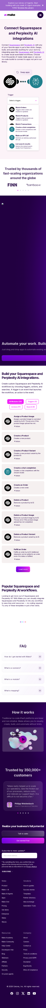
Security (5, 970)
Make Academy (7, 938)
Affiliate (4, 962)
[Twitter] (23, 993)
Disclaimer (27, 962)
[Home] (10, 15)
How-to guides (28, 886)
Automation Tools (29, 906)
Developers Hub (8, 950)
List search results (23, 144)
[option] (23, 109)
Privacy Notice (31, 866)
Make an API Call (22, 135)
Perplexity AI (29, 45)
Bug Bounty (27, 966)
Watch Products (22, 116)
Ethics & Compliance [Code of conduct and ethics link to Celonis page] (30, 970)
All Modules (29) (15, 401)
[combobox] (9, 100)
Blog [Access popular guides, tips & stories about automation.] (3, 954)
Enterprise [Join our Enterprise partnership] (5, 914)
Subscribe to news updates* (13, 851)
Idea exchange (28, 902)
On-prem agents (7, 974)
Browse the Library (26, 8)
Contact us (27, 946)
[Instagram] (17, 993)
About (25, 938)
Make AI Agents (7, 894)
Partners (5, 966)
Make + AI (5, 890)
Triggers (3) (32, 401)
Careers (26, 942)
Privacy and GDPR (29, 958)
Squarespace (14, 45)
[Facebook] (11, 993)
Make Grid (5, 902)
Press (25, 950)
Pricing (4, 906)
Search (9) (31, 407)
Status (4, 918)
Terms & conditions (30, 954)
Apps (3, 898)
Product (4, 886)
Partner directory (29, 898)
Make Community (8, 942)
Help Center (6, 946)
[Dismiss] (42, 5)
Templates (27, 894)
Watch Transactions (23, 124)
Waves (4, 922)
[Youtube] (34, 993)
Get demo (5, 910)
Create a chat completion (25, 127)
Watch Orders (21, 107)
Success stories (29, 890)
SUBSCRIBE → (7, 871)
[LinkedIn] (28, 993)
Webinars (5, 958)
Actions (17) (16, 407)
